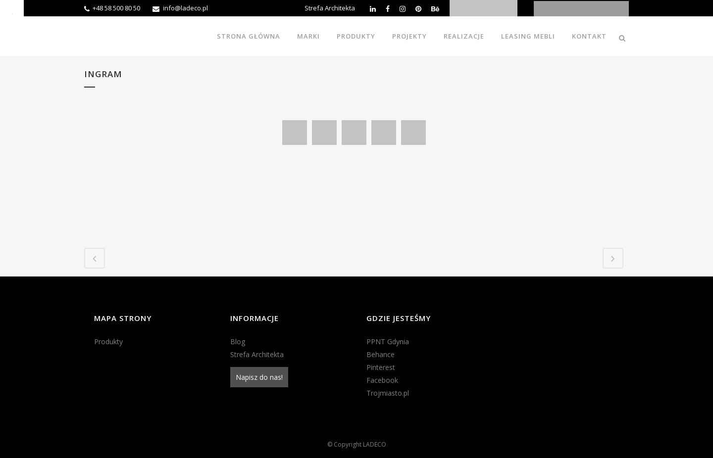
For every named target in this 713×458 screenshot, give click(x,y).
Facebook (382, 380)
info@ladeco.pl (185, 7)
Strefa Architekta (330, 7)
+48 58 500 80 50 (116, 7)
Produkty (108, 341)
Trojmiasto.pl (387, 393)
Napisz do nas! (259, 377)
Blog (237, 341)
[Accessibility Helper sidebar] (12, 12)
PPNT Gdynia (387, 341)
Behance (380, 354)
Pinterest (380, 367)
